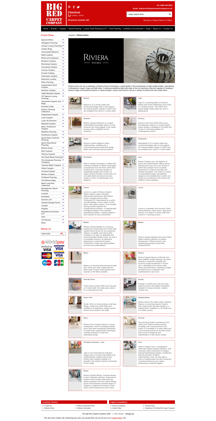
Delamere (86, 118)
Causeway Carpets (49, 67)
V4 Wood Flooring (49, 177)
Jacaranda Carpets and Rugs (51, 102)
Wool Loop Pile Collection (47, 184)
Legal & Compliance (118, 402)
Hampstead (142, 139)
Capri (140, 98)
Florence (141, 118)
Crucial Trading (47, 73)
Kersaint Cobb (47, 106)
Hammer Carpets (48, 90)
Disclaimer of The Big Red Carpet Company (160, 408)
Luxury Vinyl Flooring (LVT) (95, 28)
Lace (140, 157)
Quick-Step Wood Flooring (48, 144)
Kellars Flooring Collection (48, 110)
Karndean (45, 197)
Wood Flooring (74, 28)
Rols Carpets (46, 151)
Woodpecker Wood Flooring (49, 189)
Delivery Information (84, 408)
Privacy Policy (150, 406)
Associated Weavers (50, 52)
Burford (86, 98)
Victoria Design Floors (50, 203)
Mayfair (86, 222)
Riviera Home (47, 148)
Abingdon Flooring (49, 43)
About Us (157, 28)
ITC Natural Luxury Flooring (49, 97)
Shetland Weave (144, 297)
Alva (43, 217)
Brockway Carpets (49, 64)
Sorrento (141, 318)
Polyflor (44, 209)
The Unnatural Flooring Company (51, 161)
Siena (85, 318)
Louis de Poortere (49, 121)
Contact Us (168, 28)
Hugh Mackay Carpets (50, 93)
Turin (140, 342)
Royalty (141, 279)
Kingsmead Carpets (49, 115)
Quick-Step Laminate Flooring (50, 139)
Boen (43, 223)
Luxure (140, 187)
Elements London (48, 79)
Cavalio (44, 206)
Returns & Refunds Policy (86, 406)
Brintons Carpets (48, 61)
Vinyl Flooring (115, 28)
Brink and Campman (50, 58)
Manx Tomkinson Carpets (48, 128)
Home (45, 28)
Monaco (141, 253)
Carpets (62, 28)
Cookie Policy (116, 408)
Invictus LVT (46, 200)
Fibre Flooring (47, 82)
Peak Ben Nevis (89, 279)
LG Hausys (46, 220)
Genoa (85, 139)
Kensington (87, 157)
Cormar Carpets (48, 70)
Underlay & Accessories (133, 28)
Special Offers (47, 40)
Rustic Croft (87, 297)
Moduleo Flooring (48, 132)
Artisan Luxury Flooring (51, 46)
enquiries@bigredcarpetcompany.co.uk (155, 8)
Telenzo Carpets (48, 154)
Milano (85, 253)
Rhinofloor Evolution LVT (50, 213)
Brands (54, 28)
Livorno (86, 187)
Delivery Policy (49, 408)
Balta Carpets (47, 55)
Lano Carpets (47, 118)
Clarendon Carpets (49, 76)
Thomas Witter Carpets (51, 165)
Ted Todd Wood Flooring (51, 157)
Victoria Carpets (48, 171)
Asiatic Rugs (46, 49)
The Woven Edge (48, 180)
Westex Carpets (48, 174)
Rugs (148, 28)
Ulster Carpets (47, 168)
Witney (85, 371)
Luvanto (44, 193)
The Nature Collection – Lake (93, 342)
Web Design (119, 414)
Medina (140, 222)
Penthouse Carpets (49, 135)
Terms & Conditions (118, 406)
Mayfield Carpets (48, 124)
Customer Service (50, 402)
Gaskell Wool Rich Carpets (49, 86)
